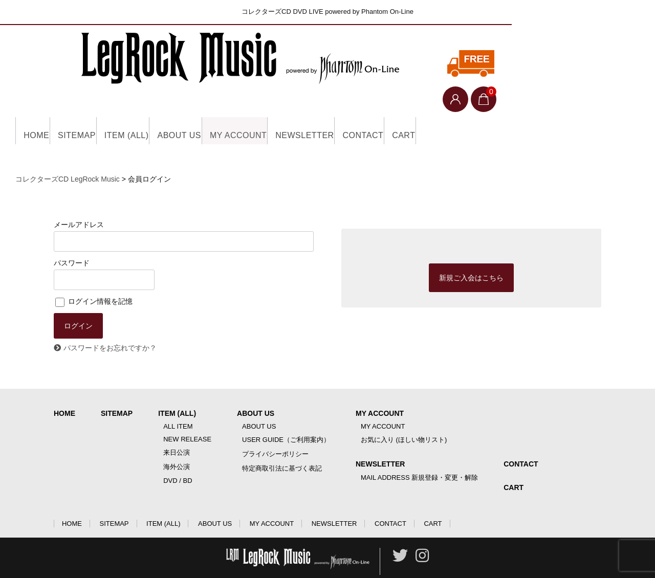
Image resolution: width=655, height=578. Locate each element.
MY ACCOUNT (306, 108)
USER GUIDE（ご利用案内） (286, 416)
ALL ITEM (177, 403)
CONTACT (464, 108)
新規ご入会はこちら (471, 255)
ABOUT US (231, 108)
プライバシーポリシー (275, 431)
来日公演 (176, 429)
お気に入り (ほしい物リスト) (404, 416)
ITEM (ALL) (161, 108)
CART (521, 108)
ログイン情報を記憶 (94, 278)
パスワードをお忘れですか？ (110, 325)
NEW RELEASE (187, 416)
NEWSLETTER (390, 108)
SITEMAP (96, 108)
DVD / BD (177, 457)
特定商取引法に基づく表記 (282, 445)
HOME (40, 108)
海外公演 (176, 444)
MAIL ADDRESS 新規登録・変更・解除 (419, 454)
